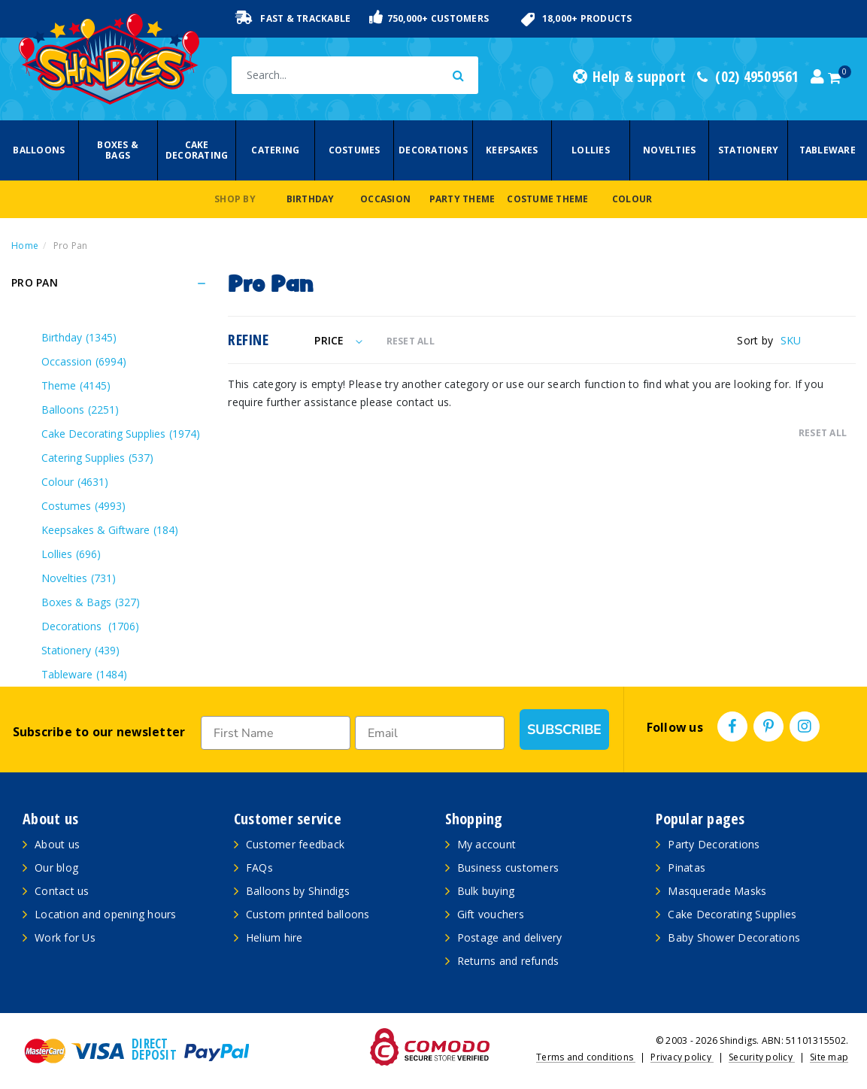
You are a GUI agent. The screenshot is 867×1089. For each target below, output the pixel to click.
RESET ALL (411, 341)
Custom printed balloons (308, 914)
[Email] (430, 733)
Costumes (354, 150)
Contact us (62, 891)
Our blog (56, 867)
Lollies (590, 150)
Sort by (755, 340)
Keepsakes (512, 150)
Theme (76, 385)
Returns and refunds (508, 961)
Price (338, 340)
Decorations (433, 150)
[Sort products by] (818, 340)
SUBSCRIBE (564, 729)
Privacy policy (682, 1057)
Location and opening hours (106, 914)
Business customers (508, 867)
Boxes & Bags (117, 150)
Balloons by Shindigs (298, 891)
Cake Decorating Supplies (120, 433)
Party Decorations (713, 844)
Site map (829, 1057)
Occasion (385, 199)
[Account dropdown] (817, 77)
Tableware (827, 150)
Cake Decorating (197, 150)
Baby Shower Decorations (734, 937)
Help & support (629, 77)
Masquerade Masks (717, 891)
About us (57, 844)
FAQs (259, 867)
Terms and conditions (585, 1057)
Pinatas (686, 867)
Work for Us (65, 937)
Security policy (762, 1057)
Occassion (83, 361)
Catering (275, 150)
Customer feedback (295, 844)
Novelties (669, 150)
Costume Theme (547, 199)
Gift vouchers (490, 914)
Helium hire (274, 937)
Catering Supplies (97, 457)
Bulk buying (486, 891)
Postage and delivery (509, 937)
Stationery (748, 150)
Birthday (310, 199)
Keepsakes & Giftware (109, 530)
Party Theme (462, 199)
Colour (632, 199)
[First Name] (275, 733)
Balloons (39, 150)
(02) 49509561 (748, 77)
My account (487, 844)
